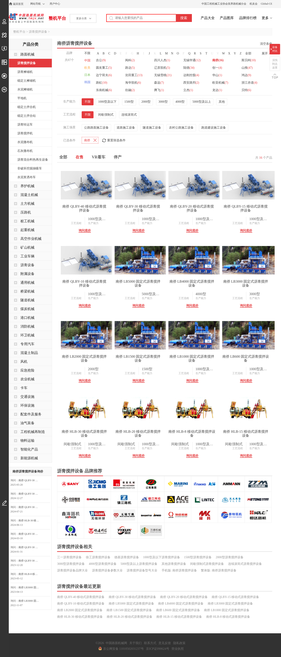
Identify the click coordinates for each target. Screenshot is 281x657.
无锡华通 (192, 60)
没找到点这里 (274, 64)
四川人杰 (162, 60)
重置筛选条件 (116, 140)
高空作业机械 (30, 239)
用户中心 (55, 3)
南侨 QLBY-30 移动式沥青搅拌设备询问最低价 (30, 480)
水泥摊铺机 (25, 89)
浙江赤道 (249, 82)
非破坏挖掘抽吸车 (29, 168)
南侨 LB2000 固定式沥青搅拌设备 (84, 358)
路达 (130, 67)
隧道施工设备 (152, 127)
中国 (87, 60)
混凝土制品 (29, 353)
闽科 (130, 60)
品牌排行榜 (248, 18)
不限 (87, 53)
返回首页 (18, 3)
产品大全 (208, 18)
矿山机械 (27, 247)
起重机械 (27, 230)
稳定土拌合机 (26, 107)
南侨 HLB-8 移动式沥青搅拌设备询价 (30, 574)
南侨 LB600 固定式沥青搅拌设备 (245, 358)
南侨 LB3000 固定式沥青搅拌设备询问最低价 (30, 587)
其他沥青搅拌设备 (174, 563)
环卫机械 (27, 335)
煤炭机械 (27, 309)
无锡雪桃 (162, 75)
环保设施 (27, 405)
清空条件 (266, 43)
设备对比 (274, 49)
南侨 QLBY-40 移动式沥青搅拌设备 (84, 208)
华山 (217, 75)
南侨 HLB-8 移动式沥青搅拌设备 (191, 433)
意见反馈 (165, 643)
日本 (87, 75)
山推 (247, 67)
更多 (265, 18)
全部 (248, 53)
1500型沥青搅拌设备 (198, 557)
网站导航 (35, 3)
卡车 (23, 388)
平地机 (22, 98)
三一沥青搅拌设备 (69, 557)
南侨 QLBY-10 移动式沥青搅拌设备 (84, 283)
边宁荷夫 (104, 75)
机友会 (254, 3)
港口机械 (27, 318)
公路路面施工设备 (96, 127)
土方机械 (27, 203)
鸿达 (246, 75)
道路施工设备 (126, 127)
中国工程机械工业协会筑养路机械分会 (224, 3)
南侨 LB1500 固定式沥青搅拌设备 (138, 358)
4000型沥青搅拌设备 (103, 563)
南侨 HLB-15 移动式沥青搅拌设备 (245, 433)
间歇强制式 (105, 114)
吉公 (101, 60)
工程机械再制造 (32, 432)
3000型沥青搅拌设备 (71, 563)
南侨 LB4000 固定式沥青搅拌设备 (191, 283)
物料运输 (27, 440)
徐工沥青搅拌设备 (98, 557)
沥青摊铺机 (25, 72)
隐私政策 (179, 643)
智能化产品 (29, 449)
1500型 (129, 101)
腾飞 (159, 90)
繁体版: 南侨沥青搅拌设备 (218, 570)
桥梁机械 (27, 291)
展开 (265, 53)
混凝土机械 (29, 195)
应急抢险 (27, 370)
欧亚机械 (220, 82)
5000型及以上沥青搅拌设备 (139, 563)
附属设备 (27, 274)
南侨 (217, 60)
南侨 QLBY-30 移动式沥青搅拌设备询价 (30, 493)
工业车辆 (27, 256)
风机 (23, 361)
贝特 (246, 90)
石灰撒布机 (25, 151)
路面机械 (27, 54)
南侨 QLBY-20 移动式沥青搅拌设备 (192, 208)
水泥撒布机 (25, 142)
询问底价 (85, 230)
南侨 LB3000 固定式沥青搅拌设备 (245, 283)
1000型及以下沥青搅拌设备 (161, 557)
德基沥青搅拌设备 (126, 557)
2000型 (146, 101)
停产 (118, 157)
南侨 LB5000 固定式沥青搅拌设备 (138, 283)
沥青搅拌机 (25, 133)
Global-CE (266, 3)
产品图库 (227, 18)
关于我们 (135, 643)
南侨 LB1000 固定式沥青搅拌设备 (191, 358)
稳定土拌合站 (26, 115)
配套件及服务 (30, 414)
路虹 (101, 82)
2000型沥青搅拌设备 (229, 557)
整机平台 (57, 18)
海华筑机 (133, 82)
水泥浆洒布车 (26, 177)
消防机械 (27, 326)
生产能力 (93, 223)
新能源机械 (29, 458)
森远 (159, 82)
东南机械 (104, 90)
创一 (217, 67)
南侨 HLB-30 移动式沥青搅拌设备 (84, 433)
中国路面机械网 (26, 18)
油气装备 (27, 423)
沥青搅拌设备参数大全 (107, 570)
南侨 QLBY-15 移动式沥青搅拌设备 (245, 208)
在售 (79, 157)
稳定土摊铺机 (26, 80)
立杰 (188, 90)
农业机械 (27, 379)
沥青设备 (27, 265)
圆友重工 (104, 67)
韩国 (87, 82)
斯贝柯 (248, 60)
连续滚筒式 (129, 114)
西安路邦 (191, 82)
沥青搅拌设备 (38, 31)
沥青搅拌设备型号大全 (142, 570)
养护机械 (27, 186)
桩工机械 (27, 221)
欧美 (87, 67)
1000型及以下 (107, 101)
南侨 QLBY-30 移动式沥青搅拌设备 (138, 208)
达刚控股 (191, 75)
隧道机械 (27, 300)
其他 (222, 101)
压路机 (25, 212)
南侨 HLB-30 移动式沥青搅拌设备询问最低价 (30, 520)
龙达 (217, 90)
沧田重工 (133, 75)
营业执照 (177, 648)
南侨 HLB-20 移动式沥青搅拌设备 (137, 433)
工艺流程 (76, 223)
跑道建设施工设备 (213, 127)
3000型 (163, 101)
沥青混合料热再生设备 (32, 159)
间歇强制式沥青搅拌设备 (207, 563)
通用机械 (27, 282)
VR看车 (98, 157)
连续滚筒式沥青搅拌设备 (245, 563)
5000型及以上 (202, 101)
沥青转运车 (25, 124)
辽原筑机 (162, 67)
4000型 (180, 101)
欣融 (130, 90)
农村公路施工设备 (181, 127)
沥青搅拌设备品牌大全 (72, 570)
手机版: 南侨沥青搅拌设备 (179, 570)
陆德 (189, 67)
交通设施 (27, 397)
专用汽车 (27, 344)
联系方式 (150, 643)
